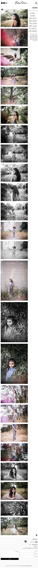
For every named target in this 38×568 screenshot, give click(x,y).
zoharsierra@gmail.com (28, 548)
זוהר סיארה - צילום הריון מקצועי (12, 565)
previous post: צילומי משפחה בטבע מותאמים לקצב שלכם (36, 8)
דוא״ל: (35, 548)
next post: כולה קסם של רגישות (35, 8)
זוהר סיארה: (34, 544)
